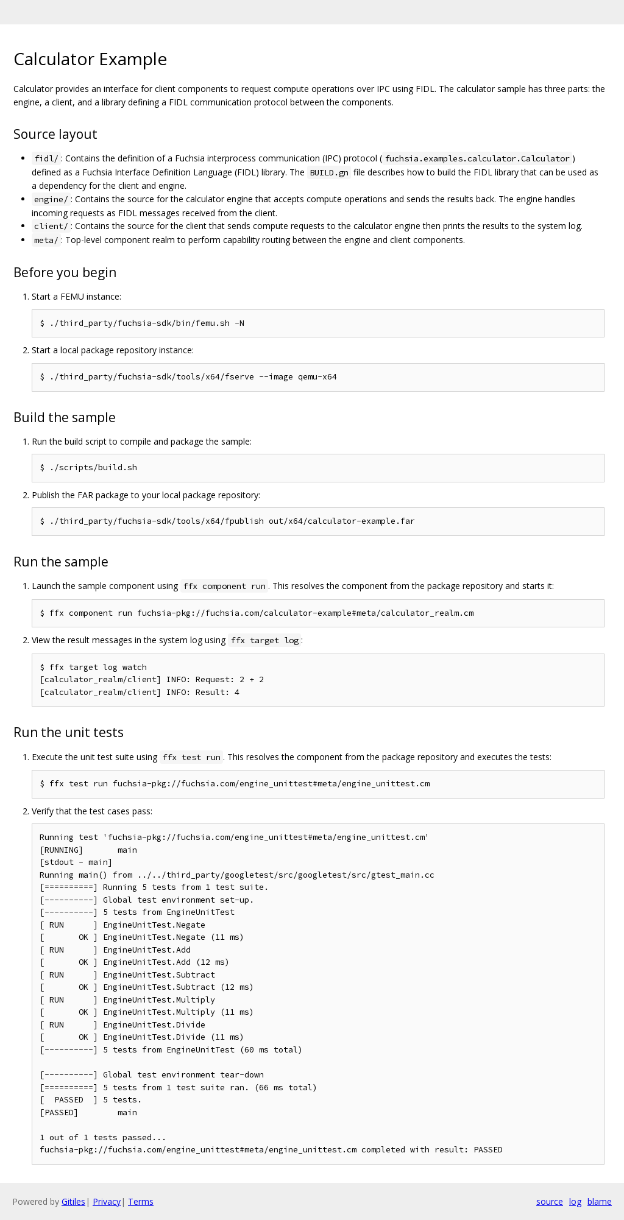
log (575, 1201)
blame (599, 1201)
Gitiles (73, 1201)
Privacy (107, 1201)
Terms (141, 1201)
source (549, 1201)
